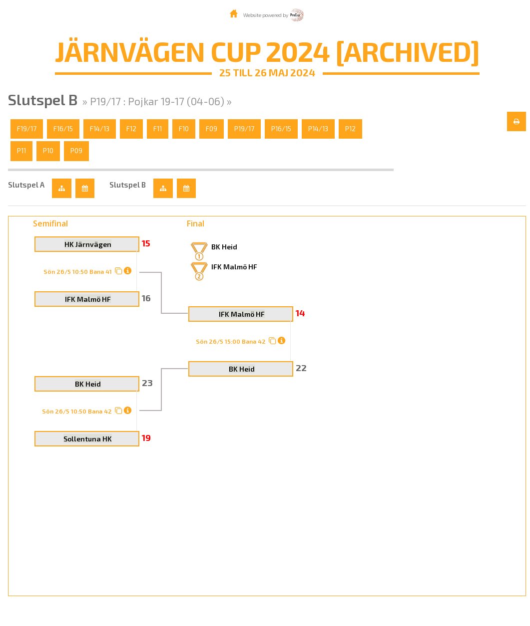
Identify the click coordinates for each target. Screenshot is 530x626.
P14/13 (318, 129)
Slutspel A (26, 184)
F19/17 (26, 129)
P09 (76, 151)
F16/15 (63, 129)
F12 (131, 129)
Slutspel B (127, 184)
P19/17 (244, 129)
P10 (48, 151)
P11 (21, 151)
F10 (184, 129)
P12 (350, 129)
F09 (211, 129)
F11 (157, 129)
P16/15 (281, 129)
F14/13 (99, 129)
